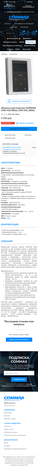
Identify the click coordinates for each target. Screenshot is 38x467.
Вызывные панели (10, 42)
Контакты (24, 27)
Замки (17, 49)
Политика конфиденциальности (15, 449)
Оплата (7, 415)
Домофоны (27, 38)
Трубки (21, 42)
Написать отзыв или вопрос (19, 339)
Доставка (8, 412)
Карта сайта (9, 429)
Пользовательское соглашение (15, 435)
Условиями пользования (23, 385)
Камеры (10, 49)
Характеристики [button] (10, 135)
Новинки (13, 27)
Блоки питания (29, 45)
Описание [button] (28, 135)
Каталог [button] (8, 24)
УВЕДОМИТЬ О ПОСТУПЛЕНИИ (19, 129)
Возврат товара (10, 418)
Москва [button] (15, 144)
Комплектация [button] (10, 138)
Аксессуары (26, 49)
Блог (6, 443)
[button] (9, 7)
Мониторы (31, 42)
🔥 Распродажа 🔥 (14, 38)
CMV (8, 218)
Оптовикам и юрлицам (24, 24)
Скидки (7, 446)
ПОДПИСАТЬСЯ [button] (19, 379)
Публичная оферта (11, 432)
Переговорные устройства (12, 45)
